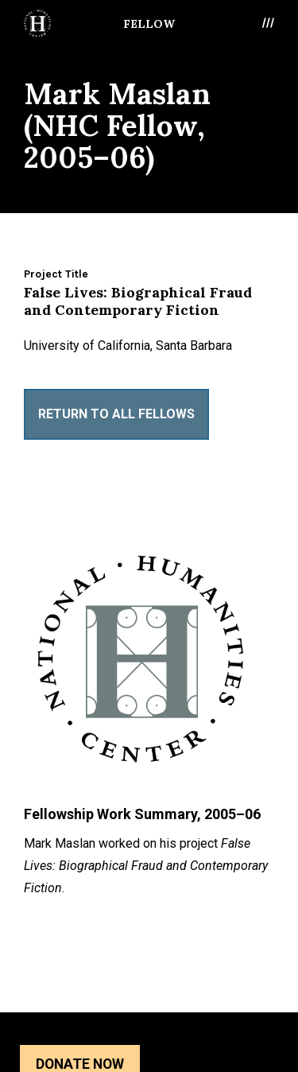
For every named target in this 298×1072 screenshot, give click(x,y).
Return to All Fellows (116, 413)
